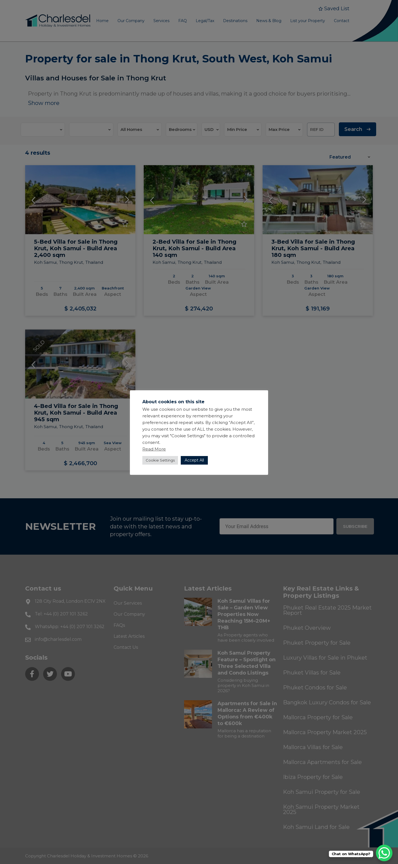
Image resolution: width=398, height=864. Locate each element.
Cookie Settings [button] (160, 460)
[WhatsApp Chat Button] (384, 853)
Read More (154, 449)
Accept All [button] (194, 460)
